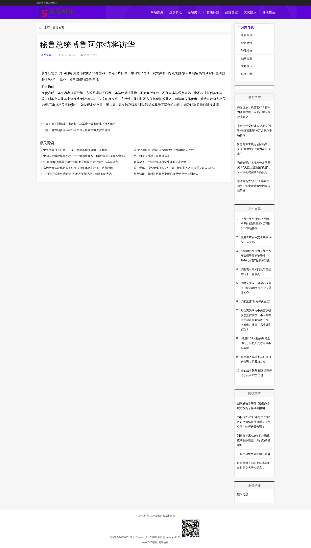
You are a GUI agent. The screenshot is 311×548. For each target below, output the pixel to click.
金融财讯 (194, 12)
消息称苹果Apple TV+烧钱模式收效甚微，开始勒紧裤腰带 (253, 440)
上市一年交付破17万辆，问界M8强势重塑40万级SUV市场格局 (254, 130)
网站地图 (163, 542)
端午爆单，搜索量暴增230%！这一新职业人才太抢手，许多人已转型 (176, 167)
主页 (47, 27)
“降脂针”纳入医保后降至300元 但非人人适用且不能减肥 (256, 343)
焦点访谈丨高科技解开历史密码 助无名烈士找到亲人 (166, 173)
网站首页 (157, 12)
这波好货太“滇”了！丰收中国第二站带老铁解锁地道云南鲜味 (253, 185)
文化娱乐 (250, 12)
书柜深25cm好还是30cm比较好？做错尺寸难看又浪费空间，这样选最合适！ (253, 422)
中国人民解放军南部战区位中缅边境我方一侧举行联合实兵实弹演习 (85, 155)
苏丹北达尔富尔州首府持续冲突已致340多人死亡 (164, 150)
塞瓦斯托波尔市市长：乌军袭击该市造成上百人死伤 (83, 123)
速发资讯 (175, 12)
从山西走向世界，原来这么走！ (153, 155)
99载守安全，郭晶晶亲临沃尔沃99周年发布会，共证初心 (256, 287)
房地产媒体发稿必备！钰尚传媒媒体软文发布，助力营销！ (79, 167)
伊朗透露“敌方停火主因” (255, 301)
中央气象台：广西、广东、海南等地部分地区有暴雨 (75, 150)
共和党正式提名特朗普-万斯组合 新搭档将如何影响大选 (77, 173)
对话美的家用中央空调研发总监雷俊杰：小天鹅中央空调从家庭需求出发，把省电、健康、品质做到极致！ (256, 320)
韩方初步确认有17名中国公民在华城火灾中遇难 (81, 130)
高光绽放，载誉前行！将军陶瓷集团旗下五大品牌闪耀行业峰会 (253, 112)
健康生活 (268, 12)
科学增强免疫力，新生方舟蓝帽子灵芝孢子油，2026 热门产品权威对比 (256, 255)
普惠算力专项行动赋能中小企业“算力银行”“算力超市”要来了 (254, 149)
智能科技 (212, 12)
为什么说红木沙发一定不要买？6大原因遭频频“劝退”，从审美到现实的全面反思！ (254, 167)
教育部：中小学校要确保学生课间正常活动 (160, 161)
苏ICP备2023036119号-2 (123, 537)
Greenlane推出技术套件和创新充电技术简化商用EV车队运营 (80, 161)
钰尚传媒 (242, 494)
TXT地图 (152, 542)
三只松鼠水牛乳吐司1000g (253, 454)
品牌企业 (231, 12)
